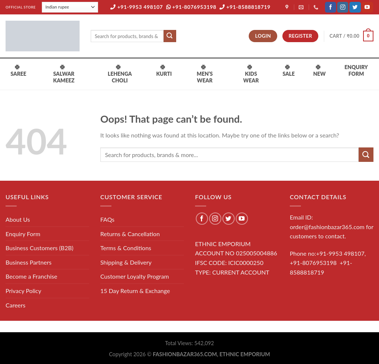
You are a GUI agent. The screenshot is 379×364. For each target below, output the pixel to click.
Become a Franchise (31, 276)
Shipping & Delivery (126, 262)
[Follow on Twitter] (354, 7)
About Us (18, 219)
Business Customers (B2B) (39, 247)
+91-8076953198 (191, 7)
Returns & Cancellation (130, 233)
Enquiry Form (23, 233)
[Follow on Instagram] (342, 7)
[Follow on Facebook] (330, 7)
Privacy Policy (23, 290)
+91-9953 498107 (136, 7)
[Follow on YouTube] (367, 7)
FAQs (107, 219)
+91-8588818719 (245, 7)
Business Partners (28, 262)
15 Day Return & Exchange (135, 290)
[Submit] (170, 36)
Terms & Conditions (125, 247)
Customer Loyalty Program (134, 276)
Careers (16, 305)
